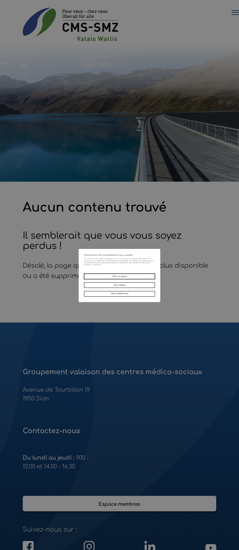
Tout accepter (119, 277)
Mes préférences (119, 308)
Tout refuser (119, 293)
